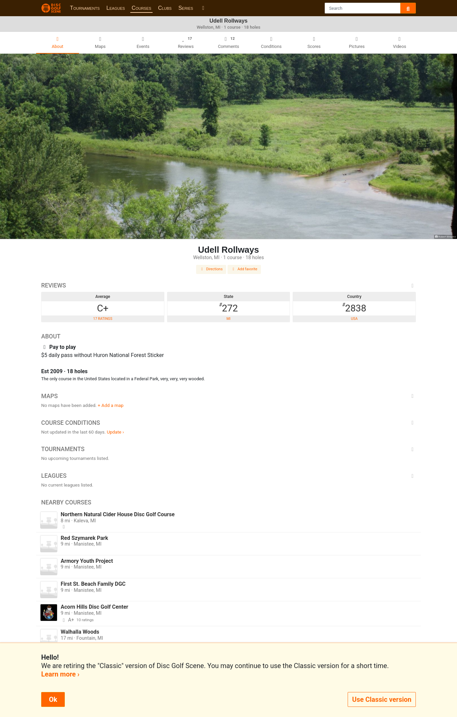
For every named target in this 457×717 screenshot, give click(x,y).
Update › (115, 432)
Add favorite (244, 269)
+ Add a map (111, 405)
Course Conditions (228, 422)
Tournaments (85, 8)
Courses (141, 8)
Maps (228, 396)
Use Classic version (381, 699)
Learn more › (60, 674)
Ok (53, 699)
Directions (211, 269)
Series (185, 8)
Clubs (164, 8)
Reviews (228, 285)
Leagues (115, 8)
